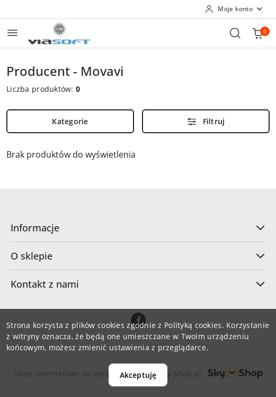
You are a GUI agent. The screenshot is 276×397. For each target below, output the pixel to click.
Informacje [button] (138, 227)
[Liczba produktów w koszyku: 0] (257, 33)
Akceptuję (138, 375)
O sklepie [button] (138, 255)
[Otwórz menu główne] (12, 33)
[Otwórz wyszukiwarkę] (235, 33)
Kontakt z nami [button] (138, 284)
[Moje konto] (234, 9)
